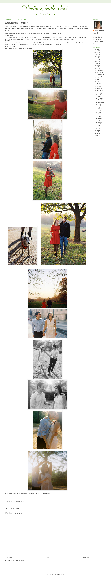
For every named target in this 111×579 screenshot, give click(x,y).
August (99, 77)
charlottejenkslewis (99, 31)
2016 (96, 61)
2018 (96, 57)
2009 (96, 135)
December (99, 70)
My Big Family (100, 102)
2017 (96, 59)
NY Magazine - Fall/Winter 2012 (100, 124)
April (98, 86)
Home (47, 557)
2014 (96, 66)
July (98, 79)
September (100, 74)
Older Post (86, 557)
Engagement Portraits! (99, 99)
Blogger (62, 574)
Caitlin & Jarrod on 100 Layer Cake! (99, 114)
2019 (96, 54)
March (98, 88)
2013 (96, 68)
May (98, 83)
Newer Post (9, 557)
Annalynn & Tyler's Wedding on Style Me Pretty (100, 107)
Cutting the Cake (99, 95)
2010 (96, 133)
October (99, 72)
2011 (96, 131)
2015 (96, 63)
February (99, 90)
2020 (96, 52)
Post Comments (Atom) (18, 560)
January (99, 93)
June (98, 81)
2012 (96, 128)
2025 (96, 50)
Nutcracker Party (99, 119)
